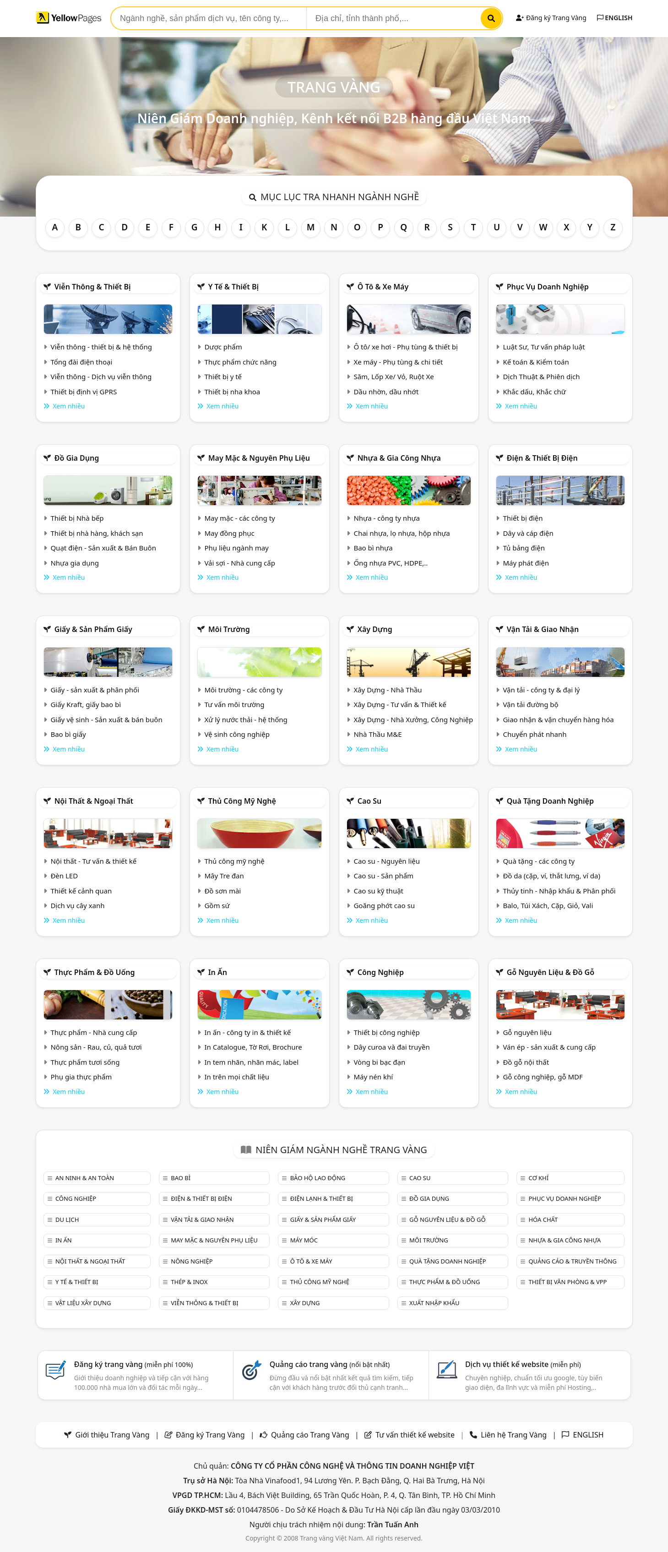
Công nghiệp (381, 972)
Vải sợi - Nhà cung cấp (239, 562)
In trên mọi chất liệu (236, 1076)
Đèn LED (64, 875)
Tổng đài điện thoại (81, 361)
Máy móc (304, 1240)
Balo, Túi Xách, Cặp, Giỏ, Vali (548, 905)
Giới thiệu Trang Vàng (113, 1435)
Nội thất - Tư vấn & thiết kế (93, 861)
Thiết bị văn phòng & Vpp (567, 1282)
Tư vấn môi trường (234, 704)
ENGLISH (615, 17)
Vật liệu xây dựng (83, 1303)
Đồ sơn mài (222, 890)
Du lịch (67, 1219)
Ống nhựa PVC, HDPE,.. (390, 562)
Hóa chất (543, 1219)
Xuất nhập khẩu (434, 1303)
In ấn (217, 972)
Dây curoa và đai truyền (391, 1046)
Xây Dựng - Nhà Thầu (387, 689)
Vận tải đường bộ (530, 704)
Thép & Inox (189, 1282)
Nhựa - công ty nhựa (386, 518)
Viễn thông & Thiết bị (92, 287)
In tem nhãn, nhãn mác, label (251, 1062)
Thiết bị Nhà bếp (76, 518)
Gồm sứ (216, 905)
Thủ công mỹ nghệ (242, 801)
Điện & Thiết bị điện (542, 458)
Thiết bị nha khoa (232, 391)
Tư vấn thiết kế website (415, 1435)
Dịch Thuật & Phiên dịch (541, 376)
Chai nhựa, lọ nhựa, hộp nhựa (401, 533)
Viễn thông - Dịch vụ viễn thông (101, 376)
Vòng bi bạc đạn (379, 1062)
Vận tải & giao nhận (543, 629)
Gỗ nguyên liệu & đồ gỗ (550, 972)
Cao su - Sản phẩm (383, 875)
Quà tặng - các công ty (539, 861)
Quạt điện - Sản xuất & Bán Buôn (103, 547)
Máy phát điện (526, 562)
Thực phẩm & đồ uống (94, 972)
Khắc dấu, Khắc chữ (534, 391)
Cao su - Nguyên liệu (386, 861)
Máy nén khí (373, 1076)
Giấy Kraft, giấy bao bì (85, 704)
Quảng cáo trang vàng (330, 1364)
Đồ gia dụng (76, 458)
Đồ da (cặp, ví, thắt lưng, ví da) (551, 875)
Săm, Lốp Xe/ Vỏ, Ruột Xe (393, 376)
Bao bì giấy (68, 734)
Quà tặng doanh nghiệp (550, 801)
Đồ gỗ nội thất (526, 1062)
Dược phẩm (223, 346)
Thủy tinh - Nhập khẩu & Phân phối (559, 890)
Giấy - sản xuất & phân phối (94, 689)
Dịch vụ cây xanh (77, 905)
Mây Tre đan (224, 875)
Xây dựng (375, 629)
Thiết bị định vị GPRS (83, 391)
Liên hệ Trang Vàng (514, 1435)
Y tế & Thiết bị (233, 287)
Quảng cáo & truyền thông (572, 1261)
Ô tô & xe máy (383, 287)
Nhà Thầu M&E (377, 734)
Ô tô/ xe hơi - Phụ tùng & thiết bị (405, 346)
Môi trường (229, 629)
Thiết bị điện (523, 518)
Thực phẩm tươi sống (84, 1062)
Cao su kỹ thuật (378, 890)
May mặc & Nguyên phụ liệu (259, 458)
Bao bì (180, 1178)
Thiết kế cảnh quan (81, 890)
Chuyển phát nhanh (534, 734)
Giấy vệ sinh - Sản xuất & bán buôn (106, 719)
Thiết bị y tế (223, 376)
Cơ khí (538, 1178)
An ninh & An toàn (84, 1178)
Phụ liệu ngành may (236, 547)
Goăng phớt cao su (384, 905)
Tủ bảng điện (524, 547)
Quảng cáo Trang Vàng (310, 1435)
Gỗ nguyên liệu (527, 1032)
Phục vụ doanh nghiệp (548, 287)
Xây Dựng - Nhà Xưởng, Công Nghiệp (413, 719)
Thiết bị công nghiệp (386, 1032)
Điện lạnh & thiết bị (321, 1198)
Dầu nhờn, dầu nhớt (385, 391)
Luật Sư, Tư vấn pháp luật (544, 346)
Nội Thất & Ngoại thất (93, 801)
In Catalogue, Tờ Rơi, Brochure (253, 1046)
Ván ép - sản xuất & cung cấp (549, 1046)
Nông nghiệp (191, 1261)
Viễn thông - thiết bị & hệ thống (101, 346)
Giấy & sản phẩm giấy (93, 629)
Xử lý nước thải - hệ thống (245, 719)
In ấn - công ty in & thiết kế (247, 1032)
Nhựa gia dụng (74, 562)
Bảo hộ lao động (318, 1178)
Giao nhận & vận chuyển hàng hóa (558, 719)
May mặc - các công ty (239, 518)
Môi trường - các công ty (243, 689)
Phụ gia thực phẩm (81, 1076)
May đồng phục (229, 533)
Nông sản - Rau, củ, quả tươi (95, 1046)
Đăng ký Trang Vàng (551, 17)
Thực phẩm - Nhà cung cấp (93, 1032)
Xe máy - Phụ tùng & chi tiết (398, 361)
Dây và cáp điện (528, 533)
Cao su (370, 801)
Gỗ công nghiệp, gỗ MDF (542, 1076)
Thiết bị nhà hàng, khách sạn (96, 533)
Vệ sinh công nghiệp (237, 734)
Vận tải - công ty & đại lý (541, 689)
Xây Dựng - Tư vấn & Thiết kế (399, 704)
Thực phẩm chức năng (240, 361)
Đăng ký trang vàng (133, 1364)
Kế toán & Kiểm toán (536, 361)
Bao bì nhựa (372, 547)
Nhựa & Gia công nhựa (399, 458)
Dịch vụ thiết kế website (523, 1364)
